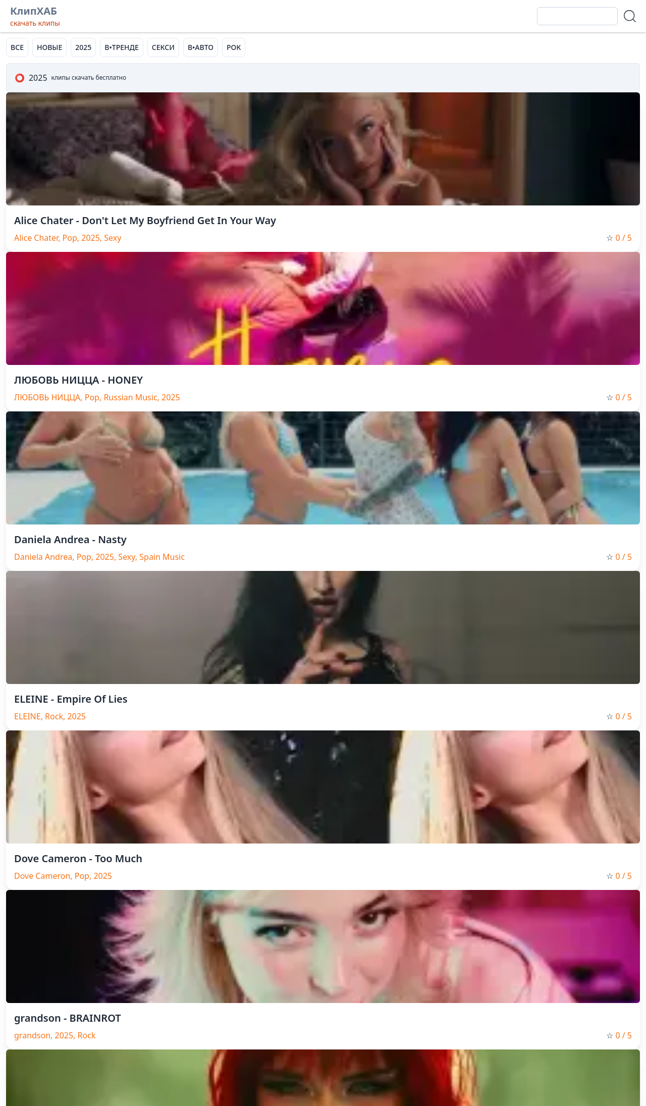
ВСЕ (17, 47)
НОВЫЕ (49, 47)
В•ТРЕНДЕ (121, 47)
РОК (234, 47)
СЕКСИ (163, 47)
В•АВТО (200, 47)
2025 (83, 47)
